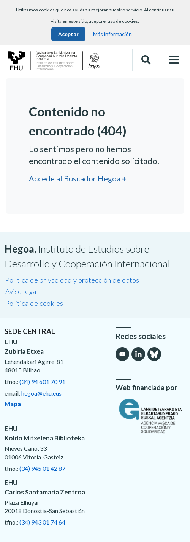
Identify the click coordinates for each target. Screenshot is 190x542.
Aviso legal (21, 291)
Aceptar (68, 34)
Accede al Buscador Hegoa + (78, 178)
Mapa (13, 404)
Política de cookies (34, 303)
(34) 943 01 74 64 (42, 522)
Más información (112, 34)
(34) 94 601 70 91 (42, 381)
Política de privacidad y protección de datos (72, 280)
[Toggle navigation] (174, 60)
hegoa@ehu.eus (41, 393)
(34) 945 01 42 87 (42, 468)
